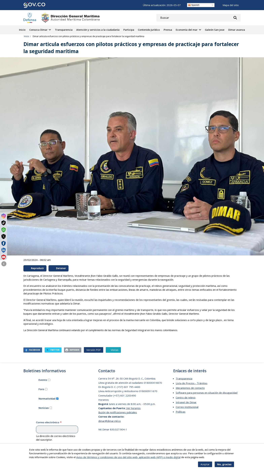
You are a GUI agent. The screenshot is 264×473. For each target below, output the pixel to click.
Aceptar (205, 466)
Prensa (168, 29)
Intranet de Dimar (186, 402)
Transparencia (64, 29)
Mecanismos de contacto (190, 388)
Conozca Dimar (38, 29)
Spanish (194, 5)
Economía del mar (186, 29)
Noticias (44, 407)
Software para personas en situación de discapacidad (206, 392)
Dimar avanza (236, 29)
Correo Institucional (187, 407)
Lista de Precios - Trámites (191, 383)
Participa (128, 29)
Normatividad (47, 398)
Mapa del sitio (231, 5)
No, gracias (224, 466)
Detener (58, 268)
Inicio (22, 29)
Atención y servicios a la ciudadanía (98, 29)
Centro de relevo (185, 397)
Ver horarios (133, 408)
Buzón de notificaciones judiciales (117, 412)
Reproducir (35, 268)
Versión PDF (93, 350)
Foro (41, 389)
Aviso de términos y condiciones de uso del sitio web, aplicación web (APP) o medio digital (128, 459)
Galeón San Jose (214, 29)
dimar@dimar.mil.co (109, 421)
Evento (43, 380)
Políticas (180, 411)
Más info (210, 459)
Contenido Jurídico (149, 29)
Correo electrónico (47, 422)
